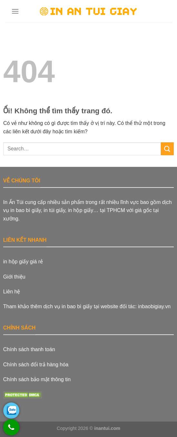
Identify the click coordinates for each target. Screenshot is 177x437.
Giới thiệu (14, 276)
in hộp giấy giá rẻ (23, 261)
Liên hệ (11, 291)
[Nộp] (167, 148)
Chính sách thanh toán (29, 349)
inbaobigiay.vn (154, 306)
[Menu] (15, 11)
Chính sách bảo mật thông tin (37, 379)
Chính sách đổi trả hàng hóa (35, 364)
